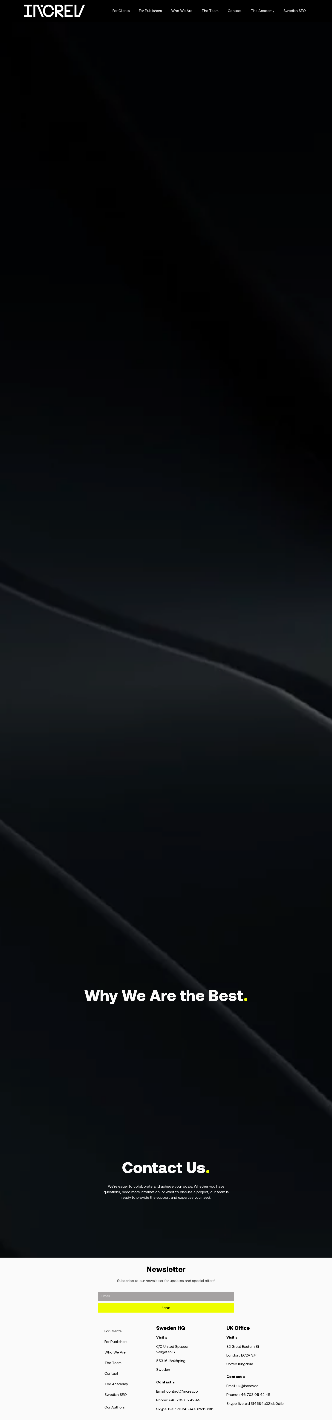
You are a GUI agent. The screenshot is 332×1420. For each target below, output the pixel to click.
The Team (210, 11)
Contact (235, 11)
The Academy (262, 11)
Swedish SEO (294, 11)
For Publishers (150, 11)
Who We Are (181, 11)
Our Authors (114, 1407)
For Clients (121, 11)
